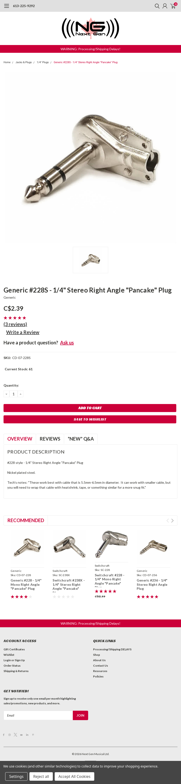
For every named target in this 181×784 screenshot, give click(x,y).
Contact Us (100, 665)
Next (172, 521)
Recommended (25, 520)
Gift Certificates (14, 649)
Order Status (12, 665)
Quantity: (11, 385)
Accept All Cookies (74, 776)
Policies (98, 676)
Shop (96, 654)
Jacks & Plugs (24, 62)
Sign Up (20, 660)
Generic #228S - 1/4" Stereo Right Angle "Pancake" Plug (85, 62)
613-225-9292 (24, 6)
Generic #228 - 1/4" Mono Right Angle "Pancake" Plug (26, 584)
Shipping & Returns (16, 671)
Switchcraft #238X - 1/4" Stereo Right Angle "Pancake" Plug (69, 586)
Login (7, 660)
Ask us (67, 342)
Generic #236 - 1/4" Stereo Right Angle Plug (152, 584)
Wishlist (9, 654)
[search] (156, 6)
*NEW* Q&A (81, 439)
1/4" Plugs (43, 62)
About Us (99, 660)
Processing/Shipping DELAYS (112, 649)
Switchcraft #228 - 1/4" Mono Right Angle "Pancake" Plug (110, 581)
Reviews (50, 439)
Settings (16, 776)
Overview (19, 439)
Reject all (41, 776)
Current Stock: (19, 369)
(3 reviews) (15, 324)
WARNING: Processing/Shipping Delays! (90, 49)
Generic (10, 297)
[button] (90, 49)
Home (7, 62)
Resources (100, 671)
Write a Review (22, 332)
